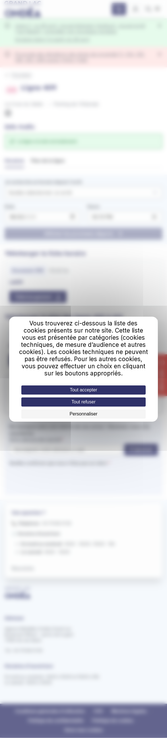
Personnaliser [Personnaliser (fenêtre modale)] (84, 413)
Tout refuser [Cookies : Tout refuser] (83, 401)
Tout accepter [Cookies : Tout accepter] (83, 389)
